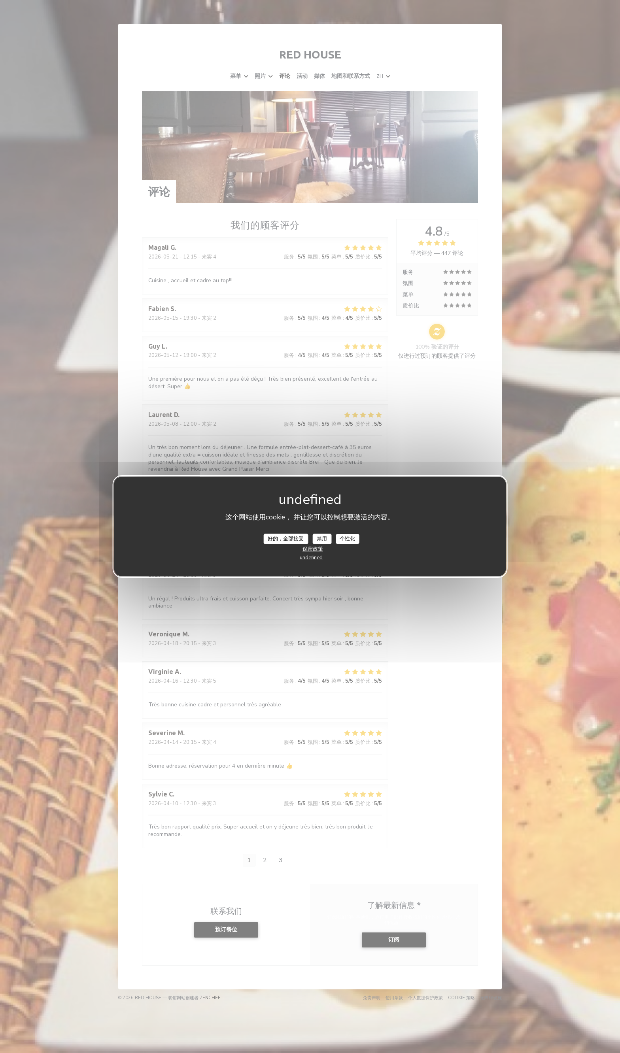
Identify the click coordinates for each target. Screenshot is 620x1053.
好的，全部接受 (286, 538)
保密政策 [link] (312, 549)
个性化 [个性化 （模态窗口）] (347, 538)
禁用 (322, 538)
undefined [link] (311, 557)
